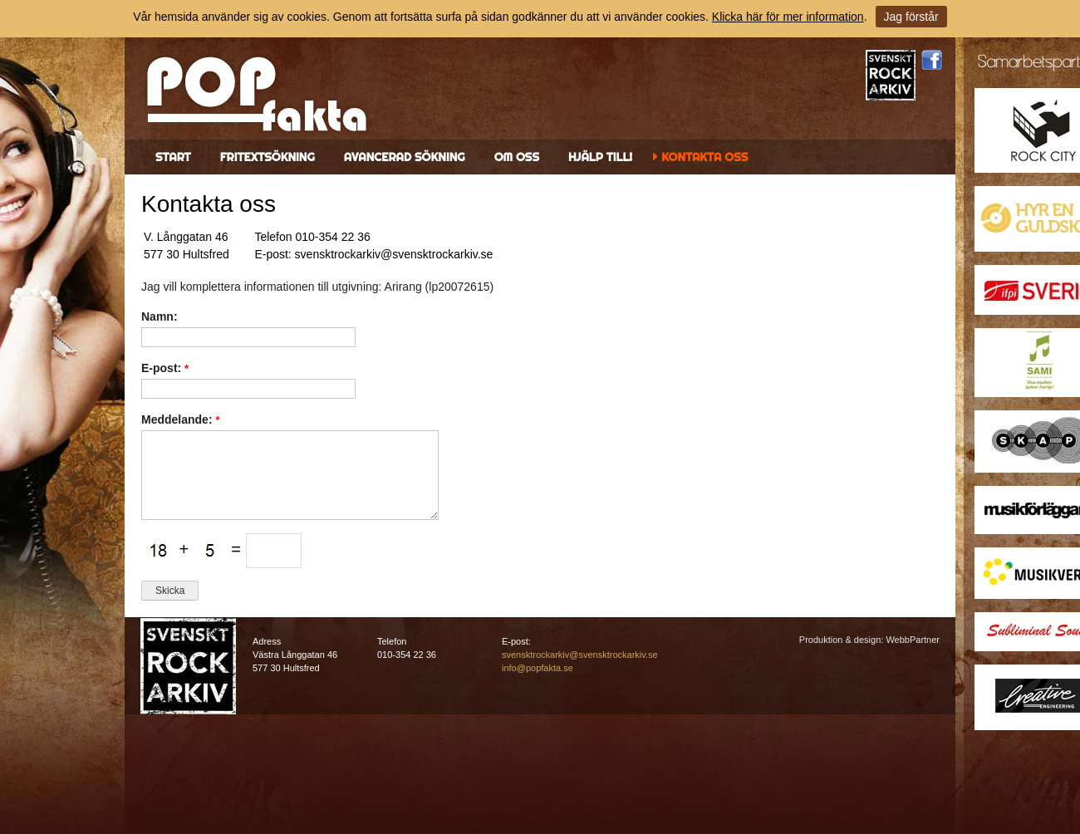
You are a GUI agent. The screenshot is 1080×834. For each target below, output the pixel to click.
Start (173, 157)
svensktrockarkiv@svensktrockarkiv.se (580, 655)
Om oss (516, 157)
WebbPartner (913, 640)
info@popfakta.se (537, 668)
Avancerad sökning (404, 157)
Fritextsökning (267, 157)
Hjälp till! (600, 157)
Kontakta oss (704, 157)
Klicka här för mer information (788, 16)
